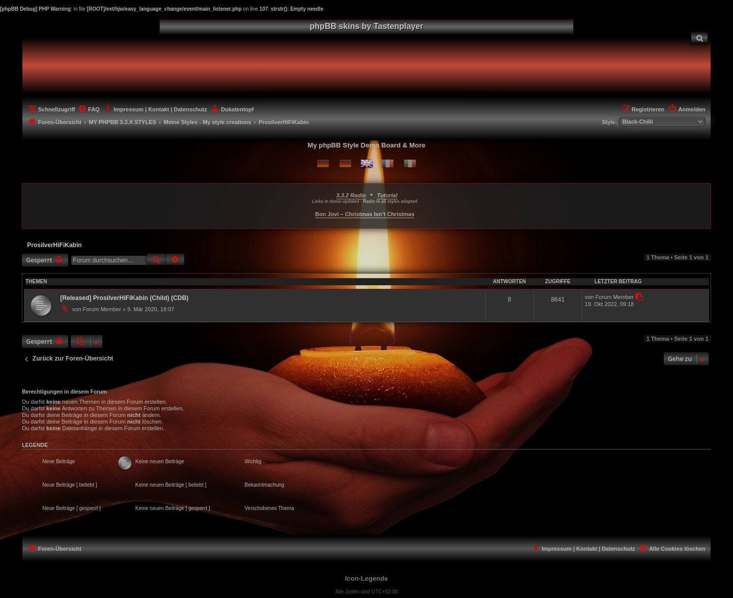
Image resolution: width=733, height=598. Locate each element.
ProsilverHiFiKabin (54, 245)
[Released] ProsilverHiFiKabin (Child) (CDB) (124, 298)
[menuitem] (699, 37)
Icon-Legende (366, 578)
